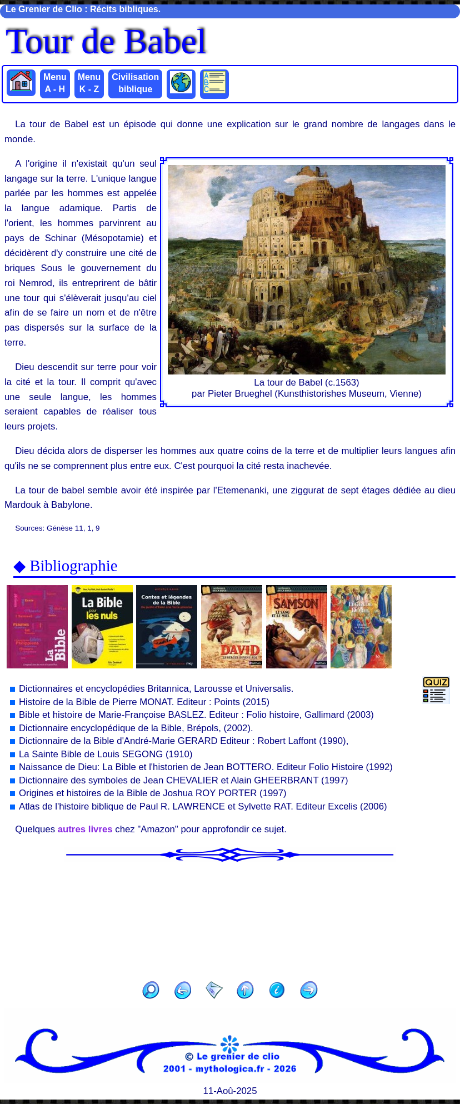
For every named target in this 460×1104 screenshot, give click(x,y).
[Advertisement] (230, 918)
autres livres (85, 829)
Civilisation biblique (135, 83)
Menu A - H (55, 83)
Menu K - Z (89, 83)
